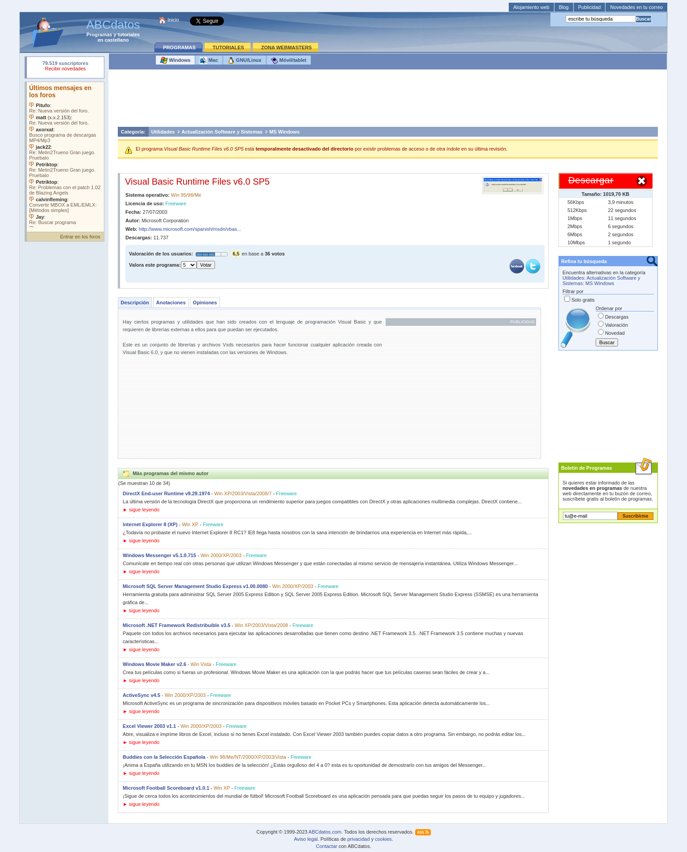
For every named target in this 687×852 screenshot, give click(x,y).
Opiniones (205, 302)
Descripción (135, 302)
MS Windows (284, 131)
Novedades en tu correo (636, 7)
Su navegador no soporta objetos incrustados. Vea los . (65, 154)
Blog (564, 7)
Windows (175, 60)
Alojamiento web (531, 7)
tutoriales (129, 34)
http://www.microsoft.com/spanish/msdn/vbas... (190, 229)
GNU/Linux (245, 60)
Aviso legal (306, 839)
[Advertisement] (388, 100)
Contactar (326, 846)
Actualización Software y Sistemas (221, 131)
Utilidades (163, 131)
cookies (383, 839)
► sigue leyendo (141, 509)
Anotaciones (171, 302)
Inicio (173, 19)
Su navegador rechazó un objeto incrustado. (65, 67)
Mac (209, 60)
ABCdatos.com (325, 832)
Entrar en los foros (80, 236)
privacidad (358, 839)
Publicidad (589, 7)
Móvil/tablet (289, 60)
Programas (99, 34)
